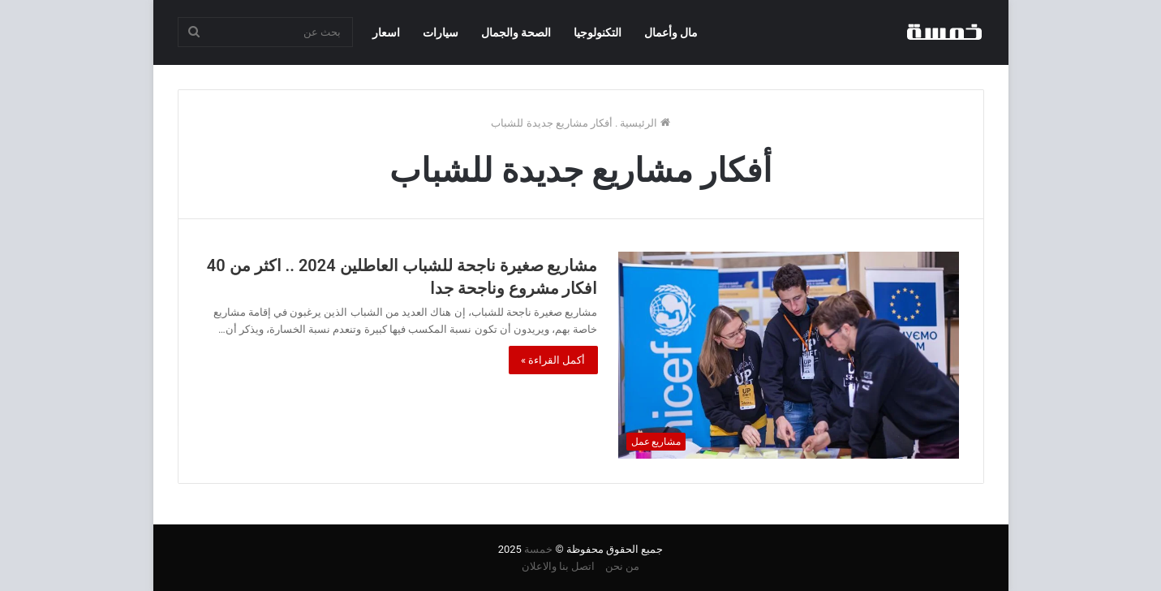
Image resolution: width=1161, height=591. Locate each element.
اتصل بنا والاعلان (558, 566)
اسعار (386, 32)
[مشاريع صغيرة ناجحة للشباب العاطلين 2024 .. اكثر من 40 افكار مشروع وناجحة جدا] (788, 355)
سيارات (440, 32)
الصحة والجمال (516, 32)
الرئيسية (644, 123)
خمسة (538, 549)
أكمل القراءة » (553, 360)
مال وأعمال (671, 32)
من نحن (622, 566)
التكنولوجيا (597, 32)
